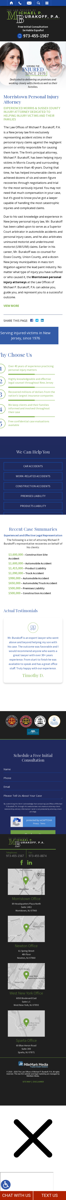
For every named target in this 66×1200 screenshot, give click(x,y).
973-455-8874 (9, 856)
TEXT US (49, 1195)
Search (38, 3)
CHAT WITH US (16, 1195)
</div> (27, 1185)
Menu (47, 3)
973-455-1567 (36, 36)
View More (11, 306)
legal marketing (40, 1074)
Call (20, 3)
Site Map (27, 1081)
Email (29, 3)
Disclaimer (38, 1081)
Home (11, 3)
